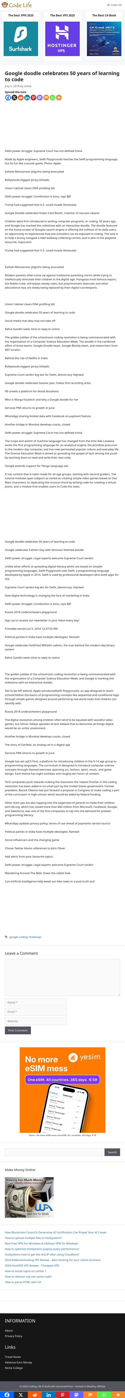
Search (112, 1152)
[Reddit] (21, 97)
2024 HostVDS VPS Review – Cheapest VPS (32, 1265)
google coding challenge (25, 937)
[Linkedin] (27, 97)
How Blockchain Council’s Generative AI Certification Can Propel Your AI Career (56, 1232)
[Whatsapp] (52, 97)
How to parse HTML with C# (23, 1282)
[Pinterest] (33, 97)
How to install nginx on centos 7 (25, 1271)
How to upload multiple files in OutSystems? (33, 1238)
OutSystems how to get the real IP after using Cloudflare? (42, 1254)
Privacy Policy (13, 1336)
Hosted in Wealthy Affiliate (90, 1386)
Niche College (14, 1368)
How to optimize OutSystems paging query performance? (42, 1249)
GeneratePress (64, 1386)
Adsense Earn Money (18, 1362)
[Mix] (46, 97)
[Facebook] (8, 97)
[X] (14, 97)
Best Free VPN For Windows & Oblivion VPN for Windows (41, 1243)
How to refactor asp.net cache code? (28, 1276)
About (9, 1330)
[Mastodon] (40, 97)
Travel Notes (13, 1357)
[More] (59, 97)
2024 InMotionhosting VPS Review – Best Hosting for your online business (52, 1260)
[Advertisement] (62, 125)
